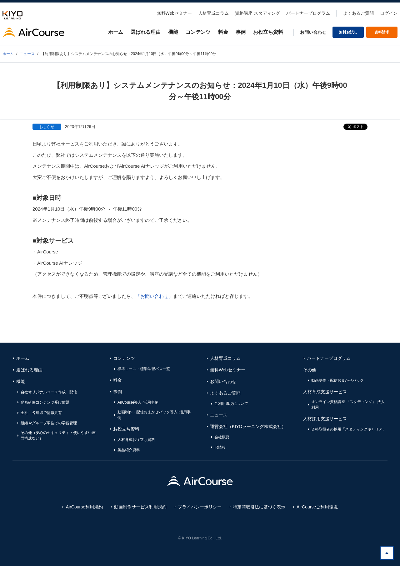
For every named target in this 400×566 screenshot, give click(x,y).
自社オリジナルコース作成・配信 (49, 392)
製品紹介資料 (129, 450)
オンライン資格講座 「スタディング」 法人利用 (348, 405)
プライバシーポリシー (200, 506)
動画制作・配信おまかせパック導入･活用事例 (154, 415)
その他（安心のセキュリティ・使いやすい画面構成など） (58, 436)
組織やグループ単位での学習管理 (49, 423)
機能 (173, 32)
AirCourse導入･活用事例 (138, 402)
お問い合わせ (313, 32)
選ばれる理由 (146, 32)
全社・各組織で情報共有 (41, 412)
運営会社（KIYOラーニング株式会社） (248, 426)
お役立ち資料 (268, 32)
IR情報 (220, 447)
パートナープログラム (308, 13)
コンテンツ (198, 32)
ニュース (219, 414)
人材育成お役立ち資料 (136, 439)
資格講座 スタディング (257, 13)
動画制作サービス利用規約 (140, 506)
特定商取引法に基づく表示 (259, 506)
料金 (223, 32)
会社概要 (221, 437)
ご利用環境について (231, 403)
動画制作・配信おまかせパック (337, 380)
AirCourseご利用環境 (317, 506)
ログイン (389, 13)
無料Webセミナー (174, 13)
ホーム (115, 32)
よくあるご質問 (358, 13)
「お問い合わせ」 (154, 296)
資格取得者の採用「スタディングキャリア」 (348, 429)
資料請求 (381, 32)
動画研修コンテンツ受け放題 (45, 402)
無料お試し (348, 32)
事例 (241, 32)
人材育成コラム (213, 13)
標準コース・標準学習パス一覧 (144, 369)
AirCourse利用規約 (84, 506)
